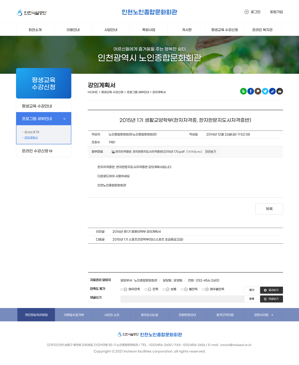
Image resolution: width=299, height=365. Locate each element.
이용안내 (73, 30)
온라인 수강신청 (35, 151)
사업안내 (110, 30)
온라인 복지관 (262, 30)
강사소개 (29, 132)
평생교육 (224, 30)
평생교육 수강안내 (37, 106)
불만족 (193, 289)
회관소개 (35, 30)
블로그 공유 (243, 91)
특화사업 (148, 30)
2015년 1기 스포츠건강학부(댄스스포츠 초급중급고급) (148, 239)
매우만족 (134, 289)
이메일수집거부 (74, 315)
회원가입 (276, 12)
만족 (155, 289)
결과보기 (273, 290)
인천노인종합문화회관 (149, 12)
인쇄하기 (279, 91)
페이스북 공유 (250, 91)
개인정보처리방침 (36, 315)
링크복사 (272, 91)
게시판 (187, 30)
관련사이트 (261, 315)
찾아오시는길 (149, 315)
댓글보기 (273, 299)
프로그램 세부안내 (37, 119)
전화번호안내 (187, 315)
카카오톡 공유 (258, 91)
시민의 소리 (111, 315)
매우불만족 (217, 289)
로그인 (255, 12)
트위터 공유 (265, 91)
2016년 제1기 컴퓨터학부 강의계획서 (137, 231)
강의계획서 (31, 138)
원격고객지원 (225, 315)
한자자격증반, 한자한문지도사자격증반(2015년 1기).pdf (148, 151)
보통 (173, 289)
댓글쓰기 (95, 297)
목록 (269, 209)
